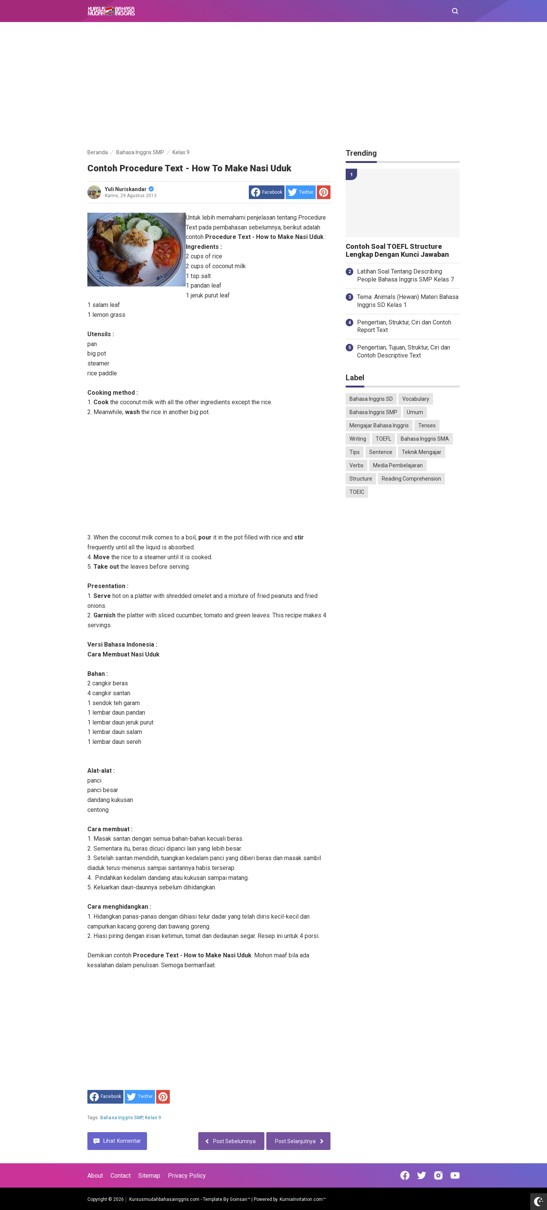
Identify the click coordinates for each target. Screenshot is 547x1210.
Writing (357, 439)
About (95, 1175)
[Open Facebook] (404, 1175)
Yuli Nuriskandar (129, 189)
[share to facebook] (267, 192)
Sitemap (149, 1175)
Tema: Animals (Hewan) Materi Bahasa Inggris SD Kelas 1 (407, 300)
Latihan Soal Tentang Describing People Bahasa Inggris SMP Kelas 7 (405, 275)
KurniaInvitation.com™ (302, 1199)
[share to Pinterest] (323, 192)
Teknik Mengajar (421, 452)
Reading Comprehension (411, 479)
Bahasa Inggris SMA (425, 439)
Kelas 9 (153, 1117)
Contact (121, 1175)
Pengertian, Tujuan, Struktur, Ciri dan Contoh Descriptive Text (403, 351)
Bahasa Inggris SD (371, 399)
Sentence (380, 452)
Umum (415, 412)
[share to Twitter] (301, 192)
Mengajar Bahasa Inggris (379, 425)
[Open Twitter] (421, 1175)
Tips (354, 452)
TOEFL (383, 439)
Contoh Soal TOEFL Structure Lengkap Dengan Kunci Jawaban (397, 250)
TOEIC (356, 492)
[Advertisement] (273, 86)
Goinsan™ (240, 1199)
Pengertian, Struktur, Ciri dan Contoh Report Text (404, 326)
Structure (360, 479)
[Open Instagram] (438, 1175)
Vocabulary (415, 399)
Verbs (356, 465)
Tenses (427, 425)
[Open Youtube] (455, 1175)
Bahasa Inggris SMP (121, 1117)
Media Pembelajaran (398, 465)
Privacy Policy (187, 1175)
